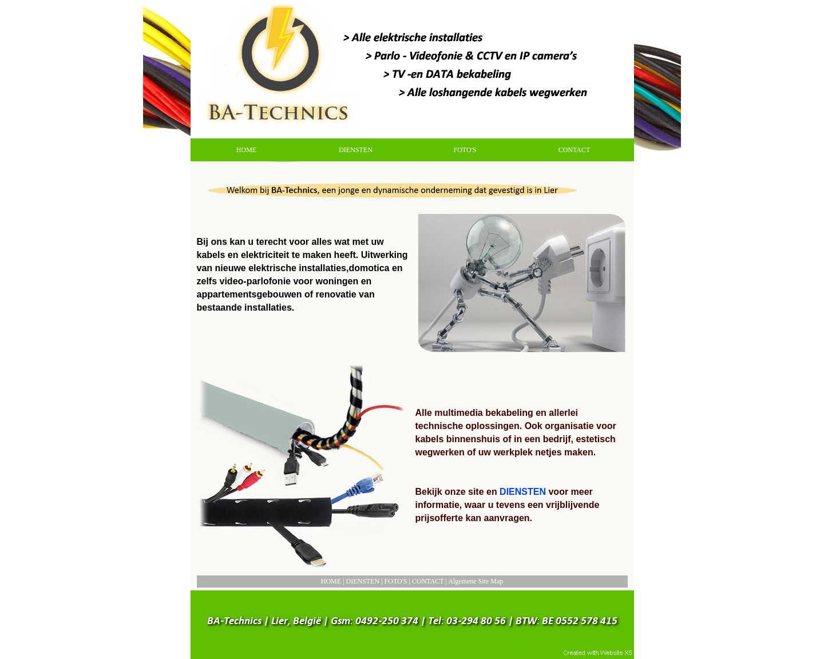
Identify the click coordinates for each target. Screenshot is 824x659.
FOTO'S (396, 581)
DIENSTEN (363, 581)
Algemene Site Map (475, 581)
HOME (331, 581)
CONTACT (428, 581)
